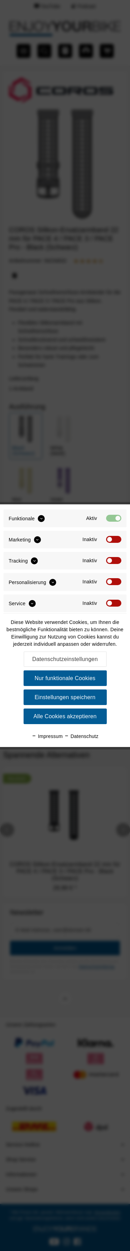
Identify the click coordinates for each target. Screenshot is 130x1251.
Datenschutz (81, 736)
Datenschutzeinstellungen (65, 659)
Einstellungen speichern (65, 697)
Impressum (47, 736)
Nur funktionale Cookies (65, 678)
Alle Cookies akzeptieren (64, 716)
